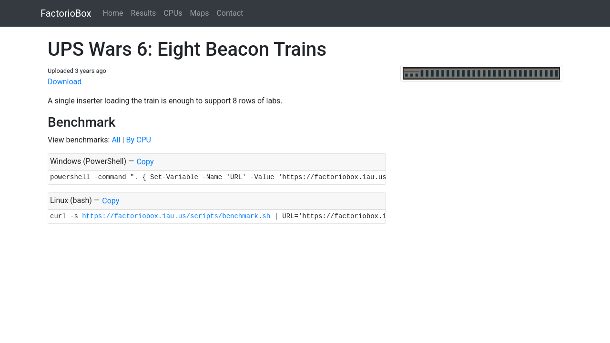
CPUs (172, 13)
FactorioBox (66, 13)
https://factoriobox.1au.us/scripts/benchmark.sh (176, 216)
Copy (144, 161)
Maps (199, 13)
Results (143, 13)
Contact (229, 13)
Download (64, 81)
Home (112, 13)
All (116, 139)
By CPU (138, 139)
